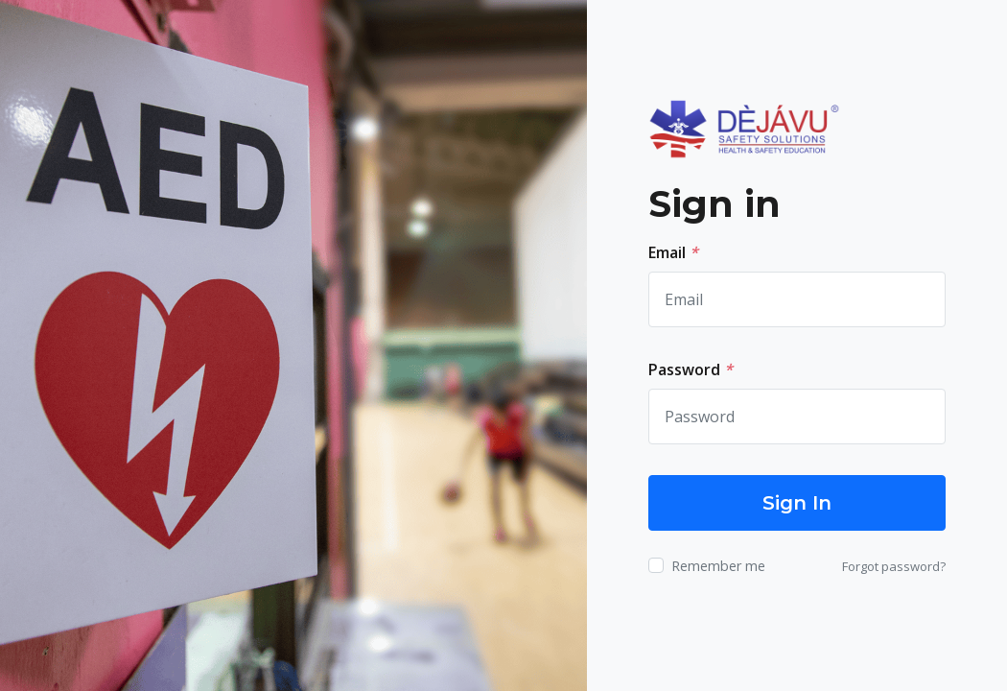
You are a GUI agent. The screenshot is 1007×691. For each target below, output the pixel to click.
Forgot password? (894, 566)
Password (690, 369)
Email (673, 252)
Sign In (796, 502)
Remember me (718, 566)
